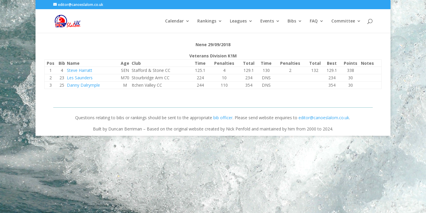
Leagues (238, 21)
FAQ (314, 21)
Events (267, 21)
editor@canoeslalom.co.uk (323, 117)
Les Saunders (80, 77)
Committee (343, 21)
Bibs (292, 21)
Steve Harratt (79, 70)
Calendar (174, 21)
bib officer (223, 117)
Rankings (206, 21)
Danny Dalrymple (83, 85)
